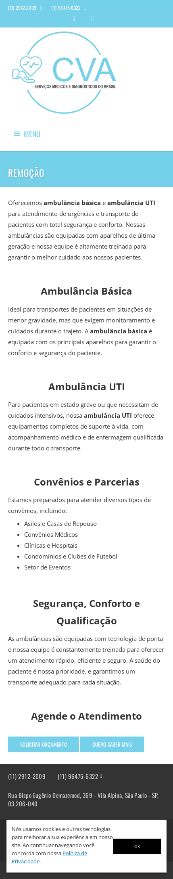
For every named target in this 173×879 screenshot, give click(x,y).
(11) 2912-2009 (27, 776)
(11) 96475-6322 (78, 776)
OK (137, 846)
